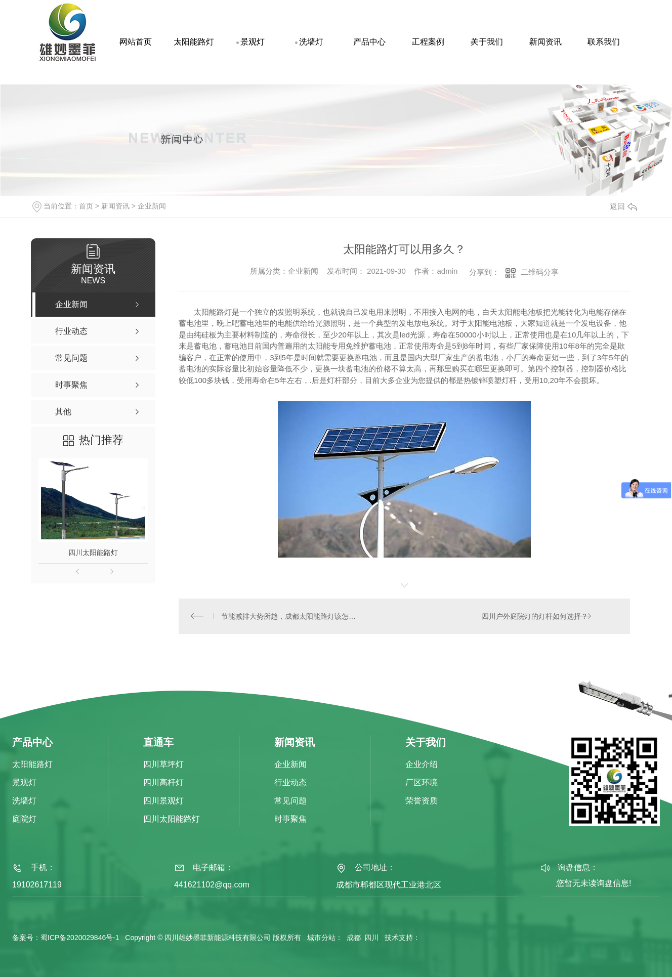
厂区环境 (421, 783)
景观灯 (252, 41)
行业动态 (290, 783)
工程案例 (428, 41)
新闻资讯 (545, 41)
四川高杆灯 (163, 783)
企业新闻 (152, 206)
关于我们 (487, 41)
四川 (371, 938)
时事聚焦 (290, 820)
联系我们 (603, 41)
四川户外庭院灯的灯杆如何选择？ (534, 616)
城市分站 (321, 938)
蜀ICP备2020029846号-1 (79, 938)
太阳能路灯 (194, 41)
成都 (354, 938)
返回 (623, 206)
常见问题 (290, 801)
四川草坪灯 (163, 765)
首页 (86, 206)
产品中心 (369, 41)
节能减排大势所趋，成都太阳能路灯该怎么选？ (292, 616)
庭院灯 (24, 820)
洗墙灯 (311, 41)
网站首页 (135, 41)
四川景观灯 (163, 801)
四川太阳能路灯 (93, 552)
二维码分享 (540, 272)
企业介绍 (421, 765)
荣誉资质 (421, 801)
